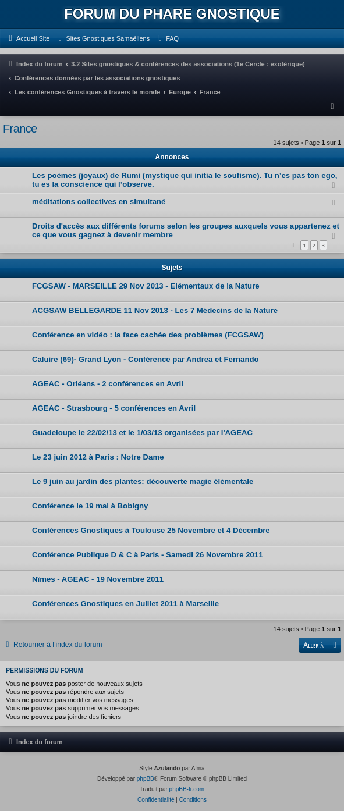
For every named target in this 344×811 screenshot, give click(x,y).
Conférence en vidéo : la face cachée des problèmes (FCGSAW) (148, 334)
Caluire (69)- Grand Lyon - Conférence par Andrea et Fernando (145, 359)
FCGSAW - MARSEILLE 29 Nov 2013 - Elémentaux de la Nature (146, 286)
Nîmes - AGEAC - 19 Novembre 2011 (98, 579)
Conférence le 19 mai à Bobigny (90, 505)
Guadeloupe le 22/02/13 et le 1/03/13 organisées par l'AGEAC (142, 432)
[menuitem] (27, 38)
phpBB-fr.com (187, 789)
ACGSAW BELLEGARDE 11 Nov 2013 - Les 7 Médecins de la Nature (155, 310)
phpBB (145, 779)
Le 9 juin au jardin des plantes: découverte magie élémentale (142, 481)
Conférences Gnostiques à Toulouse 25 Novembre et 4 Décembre (151, 530)
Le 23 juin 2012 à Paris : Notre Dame (98, 457)
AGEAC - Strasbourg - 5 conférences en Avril (114, 408)
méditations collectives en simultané (98, 201)
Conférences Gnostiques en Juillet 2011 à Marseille (125, 603)
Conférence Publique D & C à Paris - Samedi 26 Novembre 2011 (147, 554)
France (20, 128)
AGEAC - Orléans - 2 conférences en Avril (107, 383)
